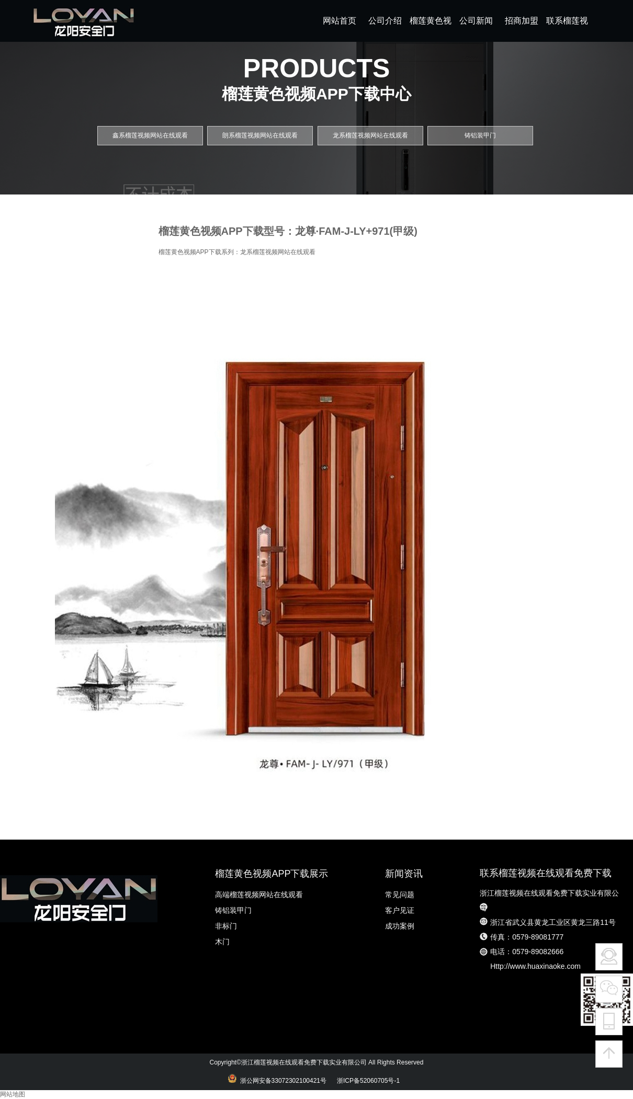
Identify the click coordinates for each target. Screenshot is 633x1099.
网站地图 (12, 1094)
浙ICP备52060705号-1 (371, 1080)
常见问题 (399, 894)
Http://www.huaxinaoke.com (535, 966)
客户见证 (399, 910)
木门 (222, 941)
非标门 (226, 926)
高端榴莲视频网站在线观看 (259, 894)
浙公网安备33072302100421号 (281, 1080)
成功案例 (399, 926)
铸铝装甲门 (233, 910)
